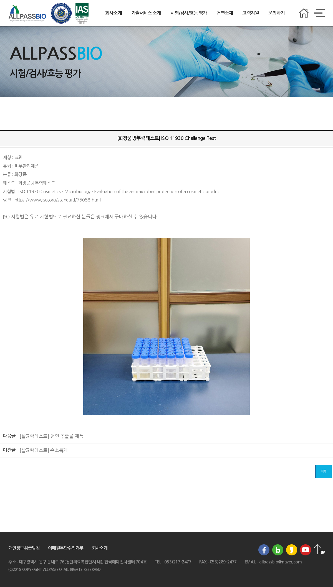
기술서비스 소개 (146, 13)
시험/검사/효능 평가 (188, 13)
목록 (323, 471)
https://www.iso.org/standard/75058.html (57, 200)
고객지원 (250, 13)
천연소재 (224, 13)
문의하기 (276, 13)
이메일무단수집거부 (65, 548)
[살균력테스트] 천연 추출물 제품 (51, 436)
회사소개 (113, 13)
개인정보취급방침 (24, 548)
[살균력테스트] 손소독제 (43, 450)
